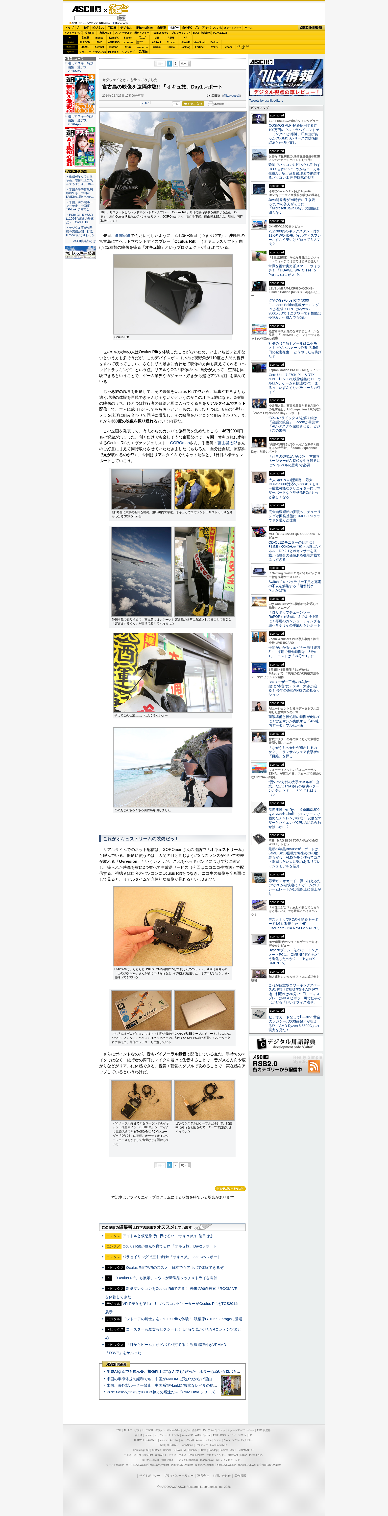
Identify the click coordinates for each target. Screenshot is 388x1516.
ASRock (156, 42)
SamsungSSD (139, 42)
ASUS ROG (113, 42)
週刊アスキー (141, 32)
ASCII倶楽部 (311, 27)
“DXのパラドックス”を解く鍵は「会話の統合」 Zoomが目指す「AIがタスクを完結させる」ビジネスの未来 (294, 424)
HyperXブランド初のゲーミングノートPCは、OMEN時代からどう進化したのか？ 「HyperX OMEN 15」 (293, 956)
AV (197, 27)
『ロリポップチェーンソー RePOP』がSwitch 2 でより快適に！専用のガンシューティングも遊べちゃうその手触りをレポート (294, 618)
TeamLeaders (160, 32)
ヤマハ (214, 47)
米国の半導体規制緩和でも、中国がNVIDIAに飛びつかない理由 (159, 1379)
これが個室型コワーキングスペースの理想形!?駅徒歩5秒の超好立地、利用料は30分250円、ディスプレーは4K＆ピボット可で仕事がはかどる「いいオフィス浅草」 (294, 993)
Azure (128, 47)
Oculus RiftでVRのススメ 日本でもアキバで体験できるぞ (175, 1267)
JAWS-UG (152, 1440)
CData (171, 47)
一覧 (176, 103)
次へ (184, 63)
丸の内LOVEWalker (248, 1465)
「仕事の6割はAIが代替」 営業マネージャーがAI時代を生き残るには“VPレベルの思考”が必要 (294, 460)
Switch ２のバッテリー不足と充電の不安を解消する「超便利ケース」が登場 (294, 586)
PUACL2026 (220, 32)
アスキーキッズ (73, 32)
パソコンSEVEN (142, 37)
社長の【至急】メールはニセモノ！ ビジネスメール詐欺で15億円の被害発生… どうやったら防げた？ (294, 349)
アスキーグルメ (123, 32)
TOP (119, 1430)
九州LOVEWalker (226, 1465)
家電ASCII (105, 32)
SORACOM (179, 1450)
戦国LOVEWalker (271, 1465)
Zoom (228, 47)
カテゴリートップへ (230, 1188)
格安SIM (90, 32)
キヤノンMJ (99, 51)
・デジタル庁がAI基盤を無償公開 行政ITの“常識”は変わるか (80, 231)
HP (185, 37)
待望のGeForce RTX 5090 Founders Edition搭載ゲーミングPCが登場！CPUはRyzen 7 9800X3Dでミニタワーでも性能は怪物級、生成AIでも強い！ (294, 308)
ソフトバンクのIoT (243, 47)
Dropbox (157, 47)
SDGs (196, 32)
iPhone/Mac (144, 27)
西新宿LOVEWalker (182, 1465)
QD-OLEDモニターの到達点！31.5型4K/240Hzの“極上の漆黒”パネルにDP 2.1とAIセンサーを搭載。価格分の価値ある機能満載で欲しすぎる (294, 550)
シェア (146, 102)
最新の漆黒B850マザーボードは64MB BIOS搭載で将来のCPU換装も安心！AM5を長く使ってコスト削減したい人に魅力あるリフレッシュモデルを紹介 (294, 857)
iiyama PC (187, 1435)
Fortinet (199, 47)
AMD (99, 42)
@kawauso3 (231, 95)
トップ (69, 27)
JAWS (84, 47)
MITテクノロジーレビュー (230, 1460)
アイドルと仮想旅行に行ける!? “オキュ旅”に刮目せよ (168, 1236)
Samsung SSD (141, 1450)
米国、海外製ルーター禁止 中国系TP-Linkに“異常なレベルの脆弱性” (164, 1385)
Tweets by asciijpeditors (266, 100)
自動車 (161, 27)
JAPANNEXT (114, 52)
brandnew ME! (143, 52)
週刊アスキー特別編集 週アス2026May (81, 67)
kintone (113, 47)
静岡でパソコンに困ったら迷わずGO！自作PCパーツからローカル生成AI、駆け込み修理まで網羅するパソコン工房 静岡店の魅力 (294, 171)
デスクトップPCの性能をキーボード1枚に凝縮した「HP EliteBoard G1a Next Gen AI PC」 (294, 923)
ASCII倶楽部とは (84, 241)
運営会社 (203, 1475)
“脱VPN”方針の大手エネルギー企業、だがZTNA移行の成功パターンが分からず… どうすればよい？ (293, 788)
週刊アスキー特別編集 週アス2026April (81, 120)
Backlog (185, 47)
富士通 (85, 37)
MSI (157, 37)
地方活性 (206, 32)
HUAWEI (186, 42)
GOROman (180, 443)
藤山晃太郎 (227, 443)
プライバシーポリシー (179, 1475)
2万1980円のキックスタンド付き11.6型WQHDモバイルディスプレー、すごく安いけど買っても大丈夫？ (294, 237)
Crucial (171, 42)
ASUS (171, 37)
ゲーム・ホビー (119, 9)
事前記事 (123, 235)
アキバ (206, 27)
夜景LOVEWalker (204, 1465)
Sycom (128, 37)
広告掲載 (240, 1475)
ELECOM (85, 42)
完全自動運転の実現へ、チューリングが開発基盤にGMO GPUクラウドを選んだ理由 (294, 516)
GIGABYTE (128, 42)
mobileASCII (207, 1460)
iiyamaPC (114, 37)
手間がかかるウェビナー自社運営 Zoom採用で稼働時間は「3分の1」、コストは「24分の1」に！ (296, 652)
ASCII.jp (86, 9)
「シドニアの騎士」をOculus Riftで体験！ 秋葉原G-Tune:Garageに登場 (182, 1319)
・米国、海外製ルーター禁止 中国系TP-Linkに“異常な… (79, 206)
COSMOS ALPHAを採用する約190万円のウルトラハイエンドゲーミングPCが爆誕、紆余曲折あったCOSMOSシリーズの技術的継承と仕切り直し (293, 133)
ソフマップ (128, 51)
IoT (86, 27)
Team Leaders (196, 1455)
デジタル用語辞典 (188, 1460)
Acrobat (99, 47)
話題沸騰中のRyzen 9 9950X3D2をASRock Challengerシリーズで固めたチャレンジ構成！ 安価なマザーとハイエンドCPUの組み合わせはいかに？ (294, 818)
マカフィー (85, 51)
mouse (99, 37)
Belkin (214, 42)
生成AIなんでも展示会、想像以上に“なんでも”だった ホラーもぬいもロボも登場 (175, 1371)
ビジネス (98, 27)
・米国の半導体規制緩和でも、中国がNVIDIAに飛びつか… (80, 193)
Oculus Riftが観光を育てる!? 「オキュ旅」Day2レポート (169, 1246)
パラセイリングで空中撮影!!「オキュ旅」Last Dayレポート (171, 1257)
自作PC (187, 27)
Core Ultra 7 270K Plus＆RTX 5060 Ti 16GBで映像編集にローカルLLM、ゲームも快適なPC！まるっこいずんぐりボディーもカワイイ (294, 383)
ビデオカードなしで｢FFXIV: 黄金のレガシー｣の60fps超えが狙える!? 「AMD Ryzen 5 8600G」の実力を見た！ (294, 1023)
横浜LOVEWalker (159, 1465)
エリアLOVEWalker (136, 1465)
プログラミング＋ (216, 1455)
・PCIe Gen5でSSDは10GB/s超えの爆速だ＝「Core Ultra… (80, 218)
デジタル (126, 27)
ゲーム (248, 27)
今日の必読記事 (150, 1460)
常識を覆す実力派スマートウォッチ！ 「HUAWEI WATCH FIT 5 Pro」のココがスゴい (294, 270)
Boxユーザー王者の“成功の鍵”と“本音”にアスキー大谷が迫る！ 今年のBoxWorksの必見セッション (294, 688)
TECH (112, 27)
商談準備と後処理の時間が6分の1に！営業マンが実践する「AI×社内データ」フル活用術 (294, 721)
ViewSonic (200, 42)
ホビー (174, 27)
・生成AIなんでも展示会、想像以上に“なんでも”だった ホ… (80, 180)
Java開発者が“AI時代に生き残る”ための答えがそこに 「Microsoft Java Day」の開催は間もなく (293, 206)
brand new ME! (218, 1445)
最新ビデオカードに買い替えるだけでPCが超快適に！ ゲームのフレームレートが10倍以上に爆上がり (294, 887)
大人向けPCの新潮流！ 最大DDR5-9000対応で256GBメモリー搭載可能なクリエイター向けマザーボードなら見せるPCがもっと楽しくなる (294, 488)
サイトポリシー (149, 1475)
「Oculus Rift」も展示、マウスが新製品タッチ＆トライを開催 (165, 1278)
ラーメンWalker (115, 1465)
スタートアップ (232, 27)
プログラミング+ (180, 32)
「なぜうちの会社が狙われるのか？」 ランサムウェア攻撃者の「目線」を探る (294, 752)
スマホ (217, 27)
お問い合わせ (222, 1475)
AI (78, 27)
